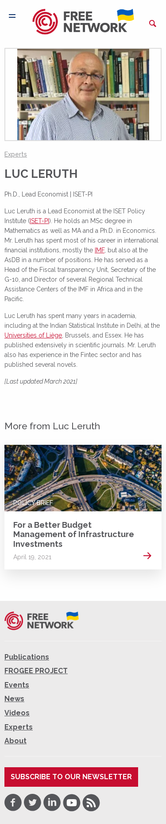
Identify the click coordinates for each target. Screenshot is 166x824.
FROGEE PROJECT (36, 671)
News (14, 699)
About (15, 741)
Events (16, 685)
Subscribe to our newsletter (71, 777)
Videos (17, 713)
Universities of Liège (33, 335)
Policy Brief (33, 502)
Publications (26, 657)
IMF (99, 250)
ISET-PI (39, 220)
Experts (15, 154)
